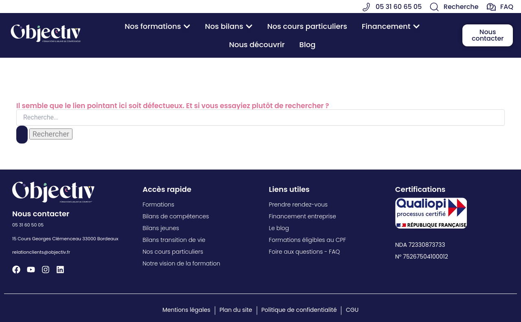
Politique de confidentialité (299, 310)
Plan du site (235, 310)
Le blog (279, 228)
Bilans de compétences (175, 216)
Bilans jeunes (160, 228)
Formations (158, 204)
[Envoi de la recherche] (22, 135)
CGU (352, 310)
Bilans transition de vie (173, 240)
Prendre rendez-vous (298, 204)
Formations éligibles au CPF (307, 240)
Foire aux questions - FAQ (304, 252)
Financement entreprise (302, 216)
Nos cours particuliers (172, 252)
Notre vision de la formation (181, 263)
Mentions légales (186, 310)
